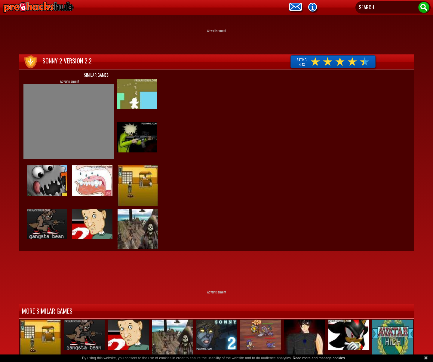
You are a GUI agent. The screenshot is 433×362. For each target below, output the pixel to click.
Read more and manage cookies (319, 358)
